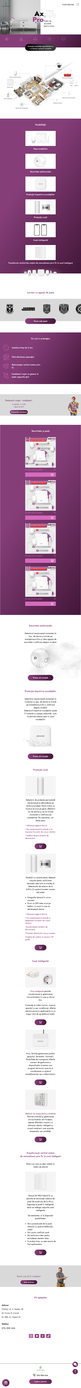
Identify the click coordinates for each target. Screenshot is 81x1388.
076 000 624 (8, 1328)
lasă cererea (29, 1282)
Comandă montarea (19, 412)
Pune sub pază (40, 321)
